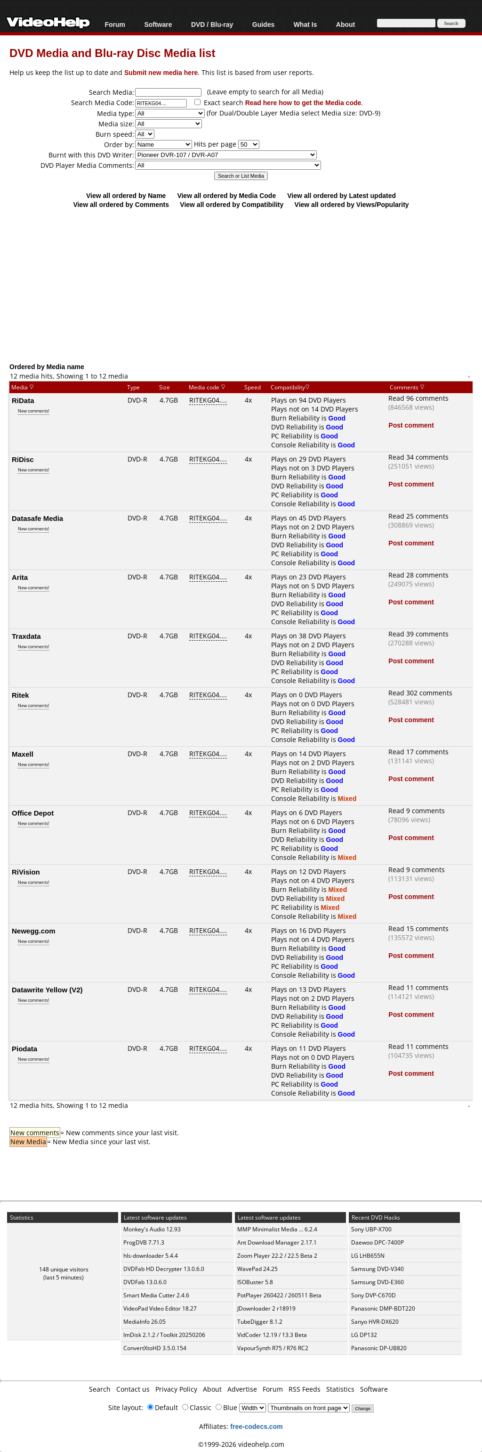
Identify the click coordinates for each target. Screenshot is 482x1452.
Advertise (242, 1389)
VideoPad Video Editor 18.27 (160, 1308)
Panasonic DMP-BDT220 (383, 1308)
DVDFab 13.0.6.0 (145, 1282)
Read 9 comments (416, 810)
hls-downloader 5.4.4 (150, 1256)
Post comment (411, 425)
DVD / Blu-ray (212, 24)
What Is (305, 24)
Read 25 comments (418, 516)
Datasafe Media (37, 518)
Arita (20, 577)
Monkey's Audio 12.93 (152, 1229)
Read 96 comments (418, 398)
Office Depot (33, 812)
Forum (114, 24)
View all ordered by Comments (121, 204)
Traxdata (26, 636)
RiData (23, 400)
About (345, 24)
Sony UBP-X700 (371, 1229)
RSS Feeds (305, 1389)
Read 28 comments (418, 574)
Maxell (22, 754)
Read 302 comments (420, 692)
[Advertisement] (245, 285)
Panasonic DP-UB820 (379, 1348)
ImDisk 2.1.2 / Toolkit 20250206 (164, 1335)
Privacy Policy (176, 1389)
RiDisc (23, 459)
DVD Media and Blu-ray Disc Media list (112, 52)
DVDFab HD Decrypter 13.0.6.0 (163, 1269)
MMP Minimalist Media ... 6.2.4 (277, 1229)
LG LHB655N (368, 1256)
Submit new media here (161, 72)
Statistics (340, 1389)
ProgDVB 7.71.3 (143, 1242)
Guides (263, 24)
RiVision (26, 871)
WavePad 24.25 (257, 1269)
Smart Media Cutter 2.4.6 (156, 1295)
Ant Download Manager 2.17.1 (277, 1242)
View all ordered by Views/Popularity (352, 204)
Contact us (133, 1389)
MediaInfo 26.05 (144, 1322)
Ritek (20, 695)
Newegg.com (34, 930)
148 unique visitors (63, 1269)
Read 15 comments (418, 928)
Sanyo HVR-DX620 (375, 1322)
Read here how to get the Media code (303, 102)
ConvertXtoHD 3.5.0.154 (154, 1348)
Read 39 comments (418, 633)
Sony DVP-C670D (373, 1295)
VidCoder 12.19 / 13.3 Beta (272, 1335)
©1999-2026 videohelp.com (241, 1444)
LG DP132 (364, 1335)
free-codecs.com (256, 1426)
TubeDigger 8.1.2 (259, 1322)
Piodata (24, 1048)
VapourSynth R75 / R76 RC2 (272, 1348)
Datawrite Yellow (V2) (47, 989)
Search (100, 1389)
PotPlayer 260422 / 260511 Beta (279, 1295)
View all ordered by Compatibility (231, 204)
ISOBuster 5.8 (255, 1282)
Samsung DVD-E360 (377, 1282)
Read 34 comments (418, 457)
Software (158, 24)
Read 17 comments (418, 751)
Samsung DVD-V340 (377, 1269)
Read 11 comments (418, 987)
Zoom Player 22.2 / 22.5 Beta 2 (277, 1256)
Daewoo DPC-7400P (377, 1242)
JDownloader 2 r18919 (266, 1308)
